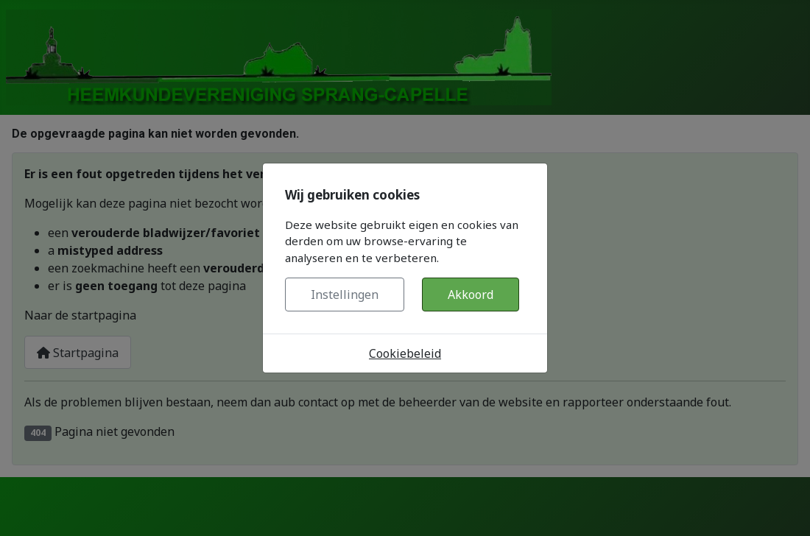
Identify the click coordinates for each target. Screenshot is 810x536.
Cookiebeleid (405, 353)
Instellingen (344, 294)
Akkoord (470, 294)
